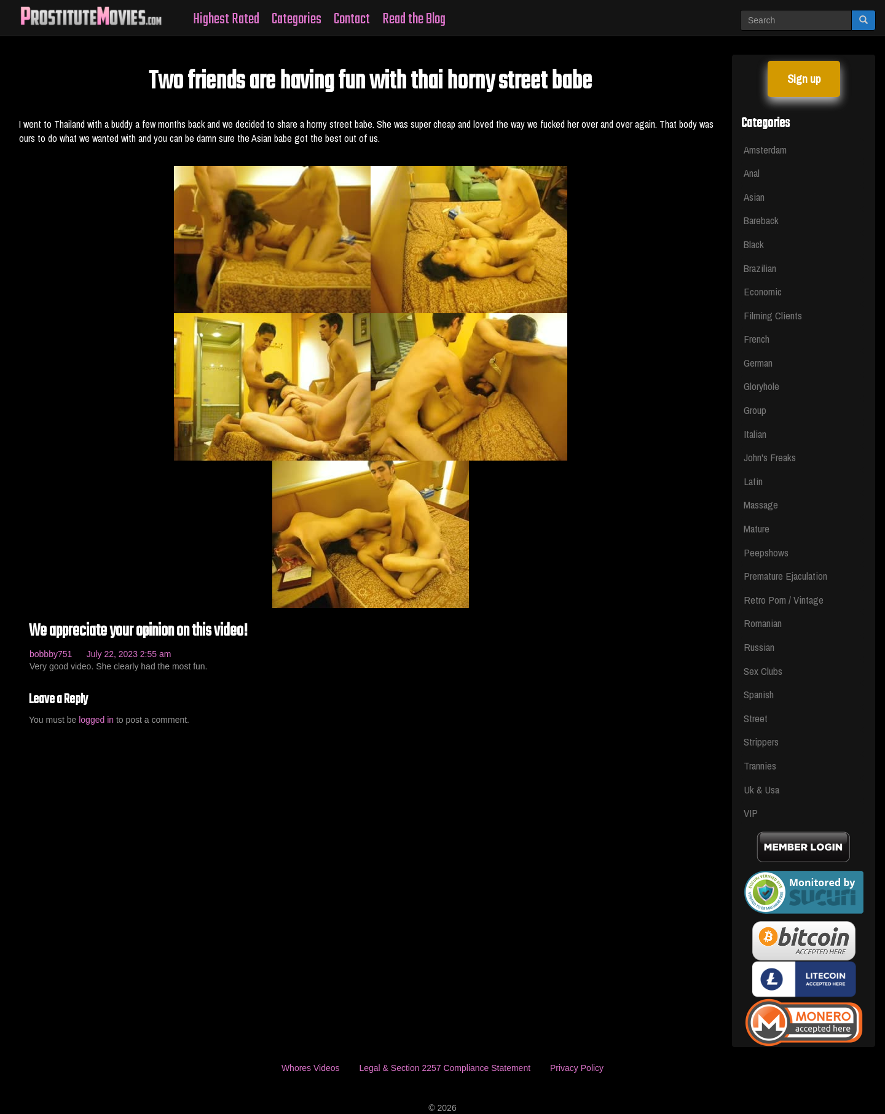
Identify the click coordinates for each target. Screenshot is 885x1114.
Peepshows (766, 552)
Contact (352, 19)
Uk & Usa (761, 789)
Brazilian (760, 268)
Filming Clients (773, 315)
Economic (763, 291)
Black (754, 244)
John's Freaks (770, 457)
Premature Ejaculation (785, 576)
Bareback (761, 220)
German (758, 363)
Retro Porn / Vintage (784, 600)
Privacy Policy (577, 1068)
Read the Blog (414, 19)
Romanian (763, 623)
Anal (752, 173)
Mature (756, 528)
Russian (759, 647)
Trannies (760, 765)
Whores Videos (310, 1068)
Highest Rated (226, 19)
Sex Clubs (763, 671)
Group (755, 410)
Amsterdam (765, 149)
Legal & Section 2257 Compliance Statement (444, 1068)
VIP (751, 813)
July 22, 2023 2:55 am (129, 654)
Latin (753, 481)
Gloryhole (761, 386)
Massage (761, 504)
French (756, 339)
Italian (755, 434)
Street (756, 718)
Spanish (759, 694)
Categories (296, 19)
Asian (754, 197)
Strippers (761, 741)
